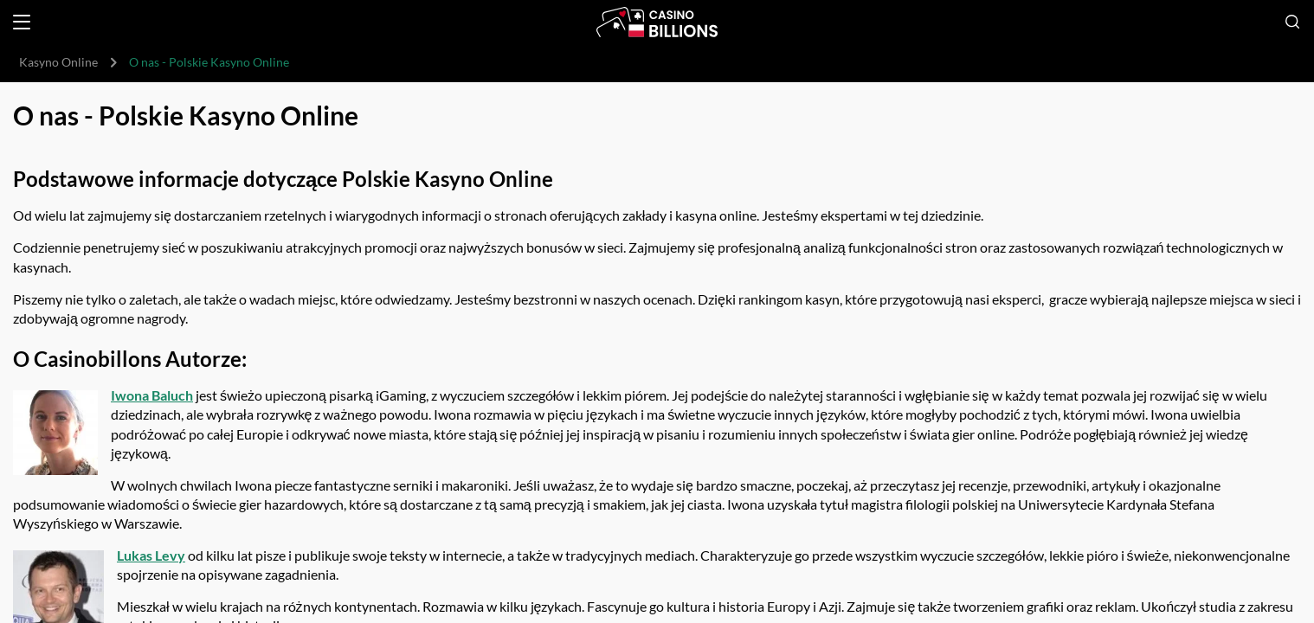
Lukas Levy (151, 555)
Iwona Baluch (152, 395)
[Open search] (1292, 21)
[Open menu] (21, 22)
